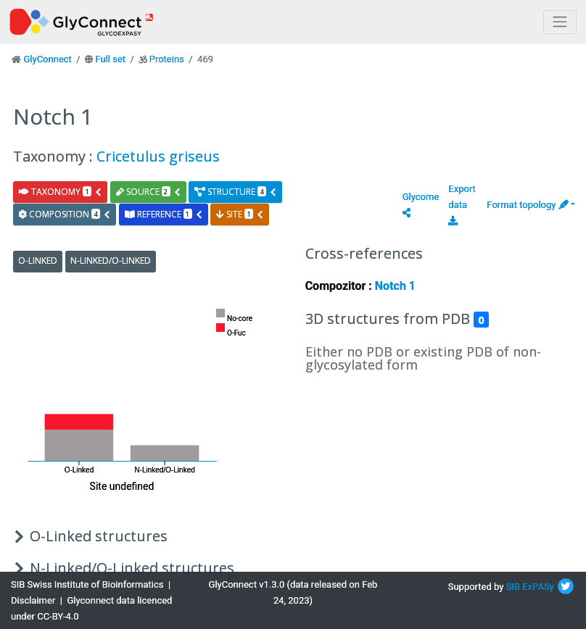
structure (235, 192)
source (148, 192)
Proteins (166, 59)
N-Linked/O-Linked (110, 260)
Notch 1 (395, 286)
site (240, 214)
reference (164, 214)
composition (65, 214)
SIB (513, 586)
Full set (110, 59)
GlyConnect (47, 59)
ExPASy (538, 586)
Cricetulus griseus (158, 156)
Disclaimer (33, 600)
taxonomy (60, 192)
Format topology (527, 204)
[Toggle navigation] (560, 22)
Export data (462, 204)
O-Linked (37, 260)
